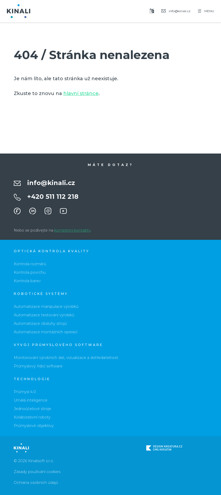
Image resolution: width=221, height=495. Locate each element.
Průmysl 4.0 (25, 391)
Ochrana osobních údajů (36, 482)
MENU (206, 11)
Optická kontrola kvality (51, 251)
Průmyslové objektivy (34, 425)
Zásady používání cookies (37, 471)
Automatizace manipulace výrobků (46, 306)
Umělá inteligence (30, 400)
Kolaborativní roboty (32, 417)
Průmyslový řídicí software (38, 366)
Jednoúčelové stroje (32, 408)
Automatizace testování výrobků (44, 315)
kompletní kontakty (72, 230)
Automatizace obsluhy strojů (40, 323)
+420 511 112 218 (52, 196)
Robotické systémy (41, 294)
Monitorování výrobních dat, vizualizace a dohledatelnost (66, 357)
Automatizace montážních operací (45, 332)
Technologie (32, 379)
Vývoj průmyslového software (58, 345)
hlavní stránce (81, 93)
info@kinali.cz (51, 183)
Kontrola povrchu (30, 272)
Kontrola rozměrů (30, 264)
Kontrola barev (27, 280)
